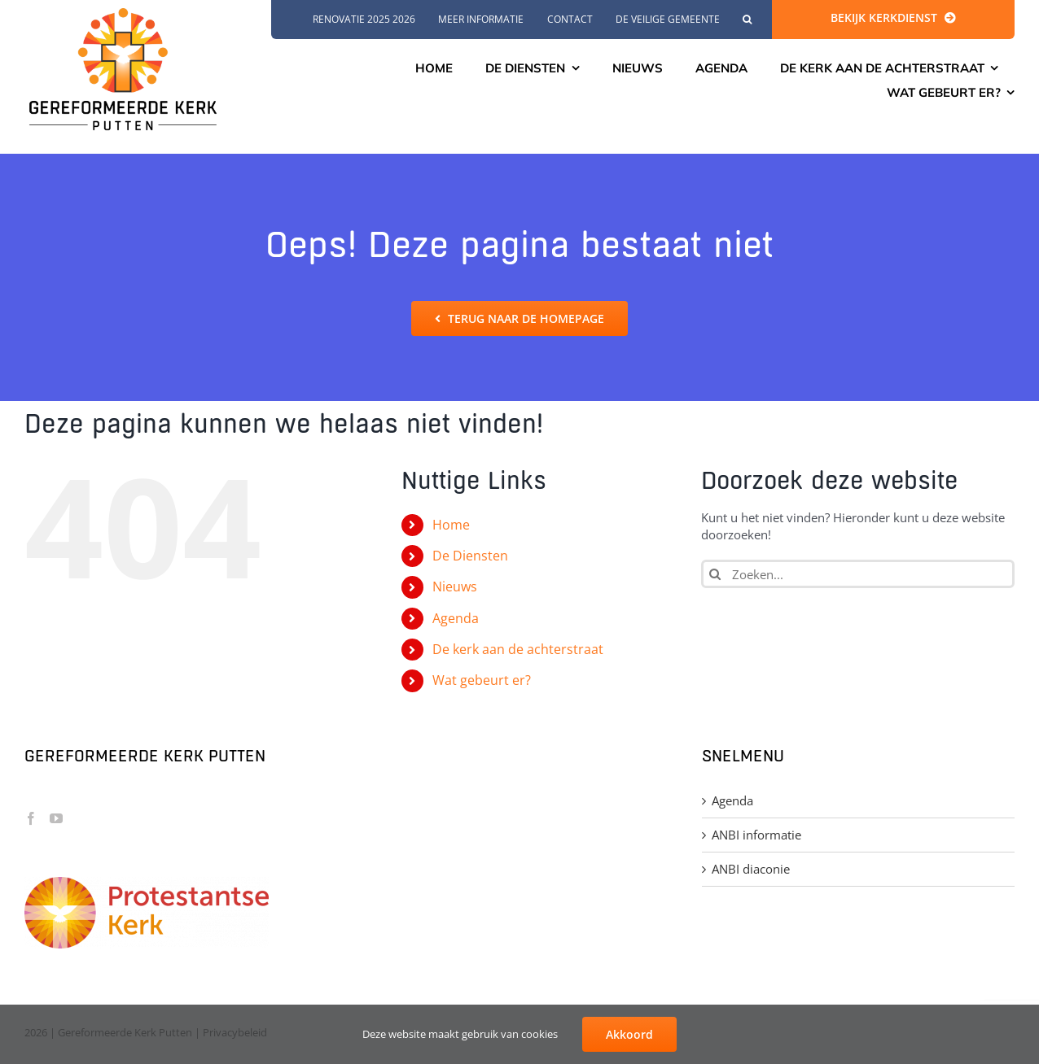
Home (451, 525)
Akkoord (629, 1034)
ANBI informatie (756, 834)
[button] (747, 19)
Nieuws (454, 586)
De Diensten (470, 556)
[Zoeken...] (858, 574)
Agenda (455, 618)
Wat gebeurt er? (481, 680)
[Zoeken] (715, 574)
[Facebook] (30, 818)
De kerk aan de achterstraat (517, 649)
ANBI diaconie (751, 869)
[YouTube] (56, 818)
